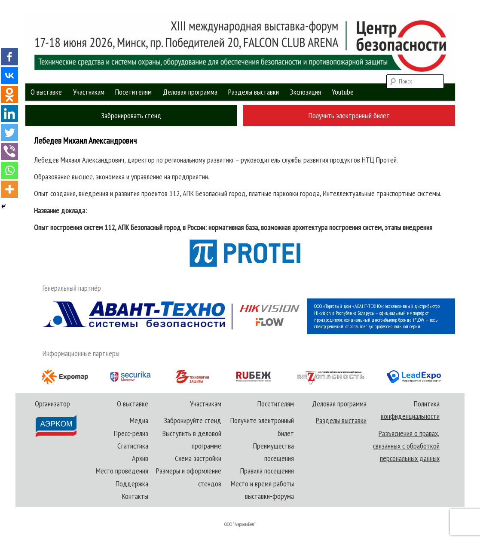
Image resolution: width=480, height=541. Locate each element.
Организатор (55, 418)
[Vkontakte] (9, 75)
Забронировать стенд (131, 115)
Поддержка (132, 484)
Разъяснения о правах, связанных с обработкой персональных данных (406, 446)
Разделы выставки (253, 92)
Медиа (139, 420)
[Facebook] (9, 56)
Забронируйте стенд (192, 420)
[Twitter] (9, 132)
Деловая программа (190, 92)
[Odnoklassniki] (9, 94)
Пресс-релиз (131, 433)
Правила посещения (267, 471)
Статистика (132, 446)
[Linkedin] (9, 113)
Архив (140, 458)
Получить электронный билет (349, 115)
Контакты (135, 496)
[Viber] (9, 151)
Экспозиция (305, 92)
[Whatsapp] (9, 170)
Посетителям (133, 92)
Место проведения (122, 471)
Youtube (343, 92)
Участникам (88, 92)
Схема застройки (198, 458)
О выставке (46, 92)
